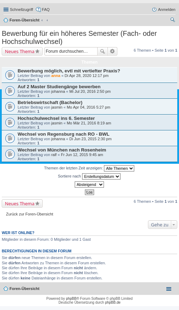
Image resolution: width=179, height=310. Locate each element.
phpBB (71, 299)
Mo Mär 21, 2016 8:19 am (89, 123)
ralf (53, 155)
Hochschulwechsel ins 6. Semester (56, 118)
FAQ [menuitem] (46, 9)
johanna (58, 91)
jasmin (56, 107)
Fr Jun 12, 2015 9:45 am (82, 155)
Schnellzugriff (21, 9)
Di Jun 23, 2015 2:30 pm (90, 139)
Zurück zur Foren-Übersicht (29, 214)
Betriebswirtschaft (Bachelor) (50, 102)
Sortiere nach (89, 176)
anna (55, 75)
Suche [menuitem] (173, 21)
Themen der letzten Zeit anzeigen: (89, 168)
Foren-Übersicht (24, 20)
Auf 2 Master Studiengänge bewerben (59, 86)
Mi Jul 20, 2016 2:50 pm (90, 91)
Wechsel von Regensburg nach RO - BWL (64, 134)
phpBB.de (113, 302)
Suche (102, 51)
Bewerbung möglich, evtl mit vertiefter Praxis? (69, 70)
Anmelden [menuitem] (166, 9)
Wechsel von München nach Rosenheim (62, 150)
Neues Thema (20, 51)
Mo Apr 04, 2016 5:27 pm (88, 107)
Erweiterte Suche (112, 51)
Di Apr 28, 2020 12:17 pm (86, 75)
